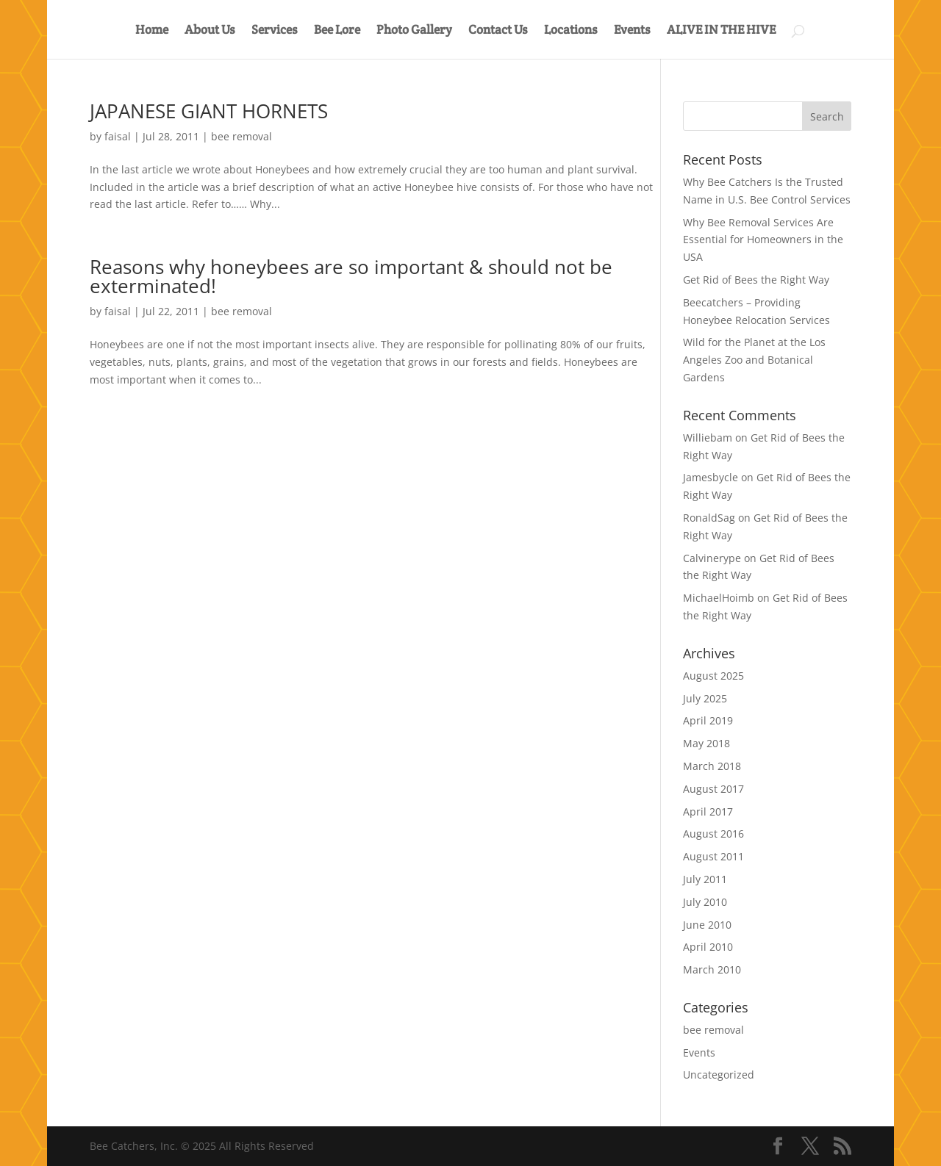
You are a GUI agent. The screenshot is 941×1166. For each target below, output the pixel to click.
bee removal (241, 136)
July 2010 (705, 902)
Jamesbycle (710, 477)
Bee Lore (337, 30)
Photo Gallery (414, 30)
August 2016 (713, 834)
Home (151, 30)
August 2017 (713, 789)
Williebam (707, 438)
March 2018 (712, 766)
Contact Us (498, 30)
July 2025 (705, 698)
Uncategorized (718, 1075)
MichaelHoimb (718, 598)
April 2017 (708, 811)
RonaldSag (709, 518)
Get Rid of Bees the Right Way (756, 280)
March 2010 (712, 969)
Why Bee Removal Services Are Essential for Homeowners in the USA (763, 239)
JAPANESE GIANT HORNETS (209, 111)
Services (274, 30)
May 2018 (706, 743)
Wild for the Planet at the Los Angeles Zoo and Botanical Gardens (754, 359)
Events (632, 30)
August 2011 (713, 856)
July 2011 (705, 879)
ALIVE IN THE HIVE (721, 30)
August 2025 (713, 676)
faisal (117, 136)
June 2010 (707, 925)
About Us (210, 30)
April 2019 (708, 720)
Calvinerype (712, 558)
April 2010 (708, 947)
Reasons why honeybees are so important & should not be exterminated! (351, 276)
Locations (571, 30)
